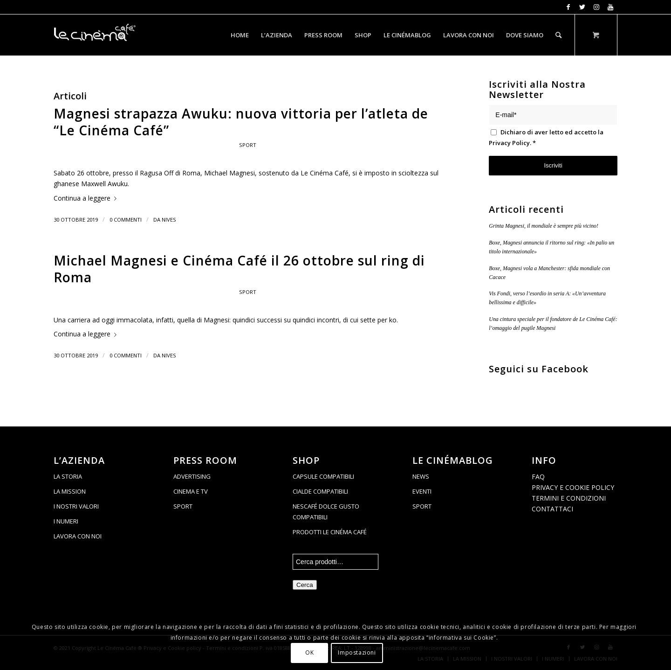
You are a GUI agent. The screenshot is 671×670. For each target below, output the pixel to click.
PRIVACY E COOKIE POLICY (573, 487)
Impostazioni (357, 652)
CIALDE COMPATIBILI (320, 491)
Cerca (304, 584)
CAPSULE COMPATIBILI (323, 476)
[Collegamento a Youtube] (610, 7)
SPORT (182, 506)
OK (309, 652)
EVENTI (421, 491)
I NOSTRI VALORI (76, 506)
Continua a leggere (87, 198)
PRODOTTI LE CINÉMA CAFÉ (330, 532)
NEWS (420, 476)
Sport (247, 144)
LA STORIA (68, 476)
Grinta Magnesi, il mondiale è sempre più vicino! (543, 226)
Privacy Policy (509, 143)
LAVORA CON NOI (78, 536)
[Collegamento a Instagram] (596, 7)
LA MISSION (70, 491)
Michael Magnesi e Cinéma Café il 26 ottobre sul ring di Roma (239, 268)
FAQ (538, 476)
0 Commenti (126, 219)
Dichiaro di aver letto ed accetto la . (546, 137)
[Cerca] (558, 35)
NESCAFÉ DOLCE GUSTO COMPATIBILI (326, 511)
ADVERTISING (192, 476)
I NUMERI (66, 521)
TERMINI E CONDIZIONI (569, 498)
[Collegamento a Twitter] (582, 7)
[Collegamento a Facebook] (568, 7)
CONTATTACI (552, 508)
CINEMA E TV (190, 491)
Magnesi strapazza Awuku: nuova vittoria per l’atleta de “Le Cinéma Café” (241, 122)
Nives (169, 219)
